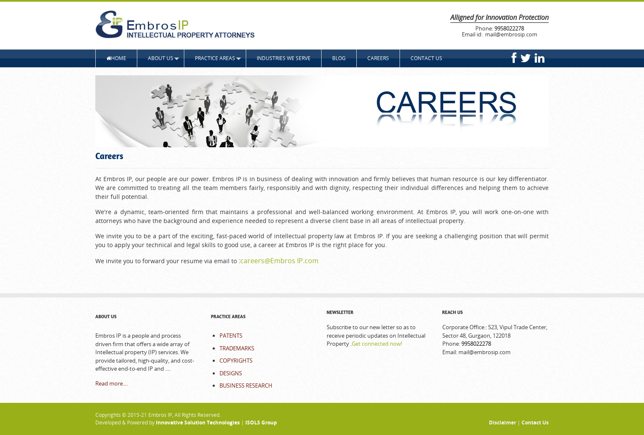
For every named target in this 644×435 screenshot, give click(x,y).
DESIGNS (230, 373)
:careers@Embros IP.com (279, 260)
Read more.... (111, 383)
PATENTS (230, 335)
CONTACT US (426, 58)
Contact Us (535, 422)
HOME (116, 58)
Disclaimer (502, 422)
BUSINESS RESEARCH (245, 385)
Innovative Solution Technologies (198, 422)
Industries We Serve (284, 58)
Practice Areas (215, 58)
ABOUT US (160, 58)
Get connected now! (377, 343)
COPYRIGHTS (236, 360)
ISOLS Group (260, 422)
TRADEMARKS (236, 348)
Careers (378, 58)
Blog (339, 58)
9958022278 (509, 28)
